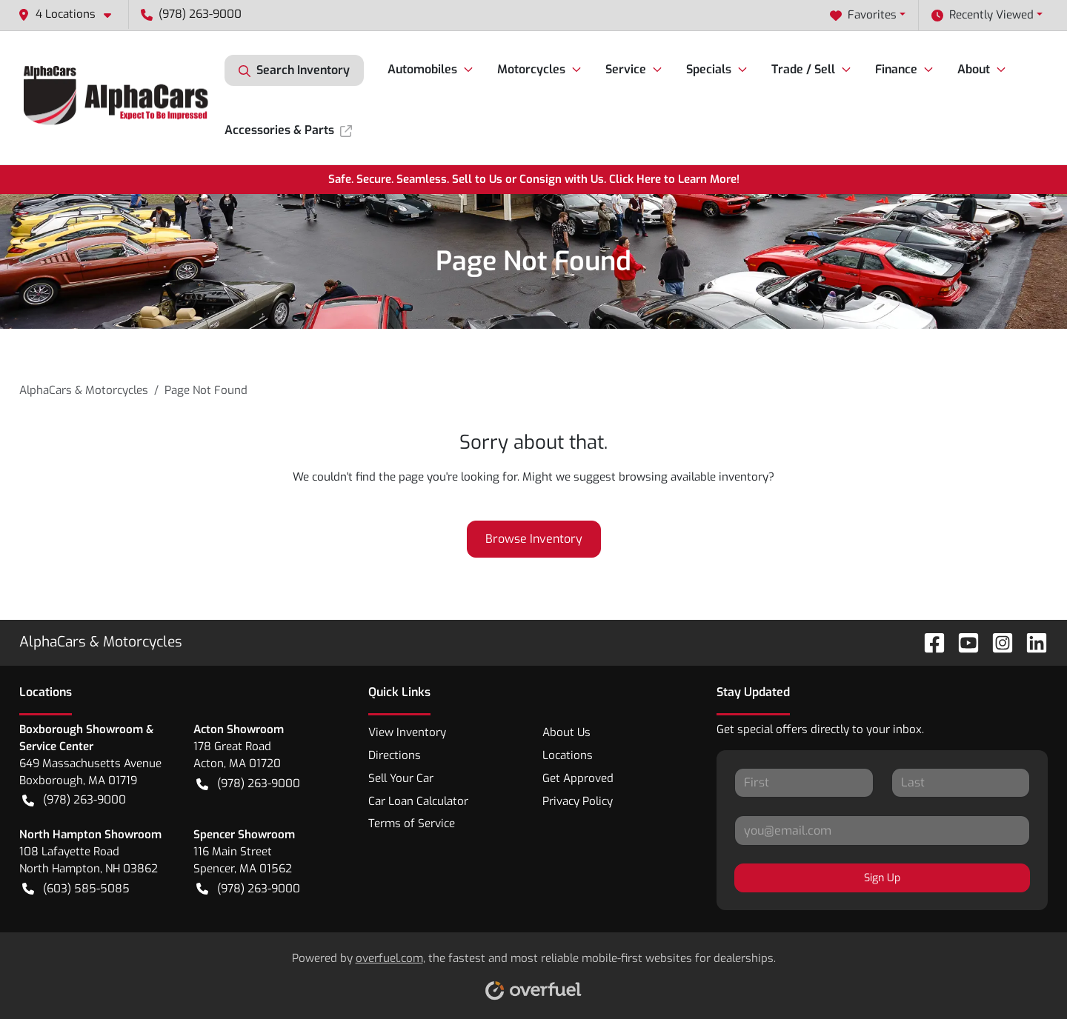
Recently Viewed (982, 15)
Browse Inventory (533, 539)
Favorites (863, 15)
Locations (567, 755)
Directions (394, 755)
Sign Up (882, 878)
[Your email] (882, 830)
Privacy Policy (577, 801)
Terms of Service (411, 823)
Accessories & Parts (288, 130)
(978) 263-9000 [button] (191, 14)
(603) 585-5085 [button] (76, 889)
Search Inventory (294, 70)
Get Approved (578, 778)
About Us (566, 732)
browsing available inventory (693, 477)
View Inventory (407, 732)
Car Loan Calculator (418, 801)
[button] (70, 14)
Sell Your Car (400, 778)
